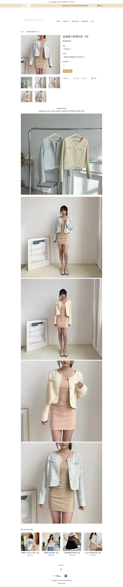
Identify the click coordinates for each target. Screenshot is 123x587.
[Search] (26, 5)
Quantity (65, 61)
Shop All (66, 21)
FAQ (92, 21)
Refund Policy (61, 583)
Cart (101, 5)
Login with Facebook (82, 5)
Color (64, 54)
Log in (72, 5)
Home (58, 21)
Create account (66, 5)
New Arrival (75, 21)
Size (64, 46)
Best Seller (85, 21)
